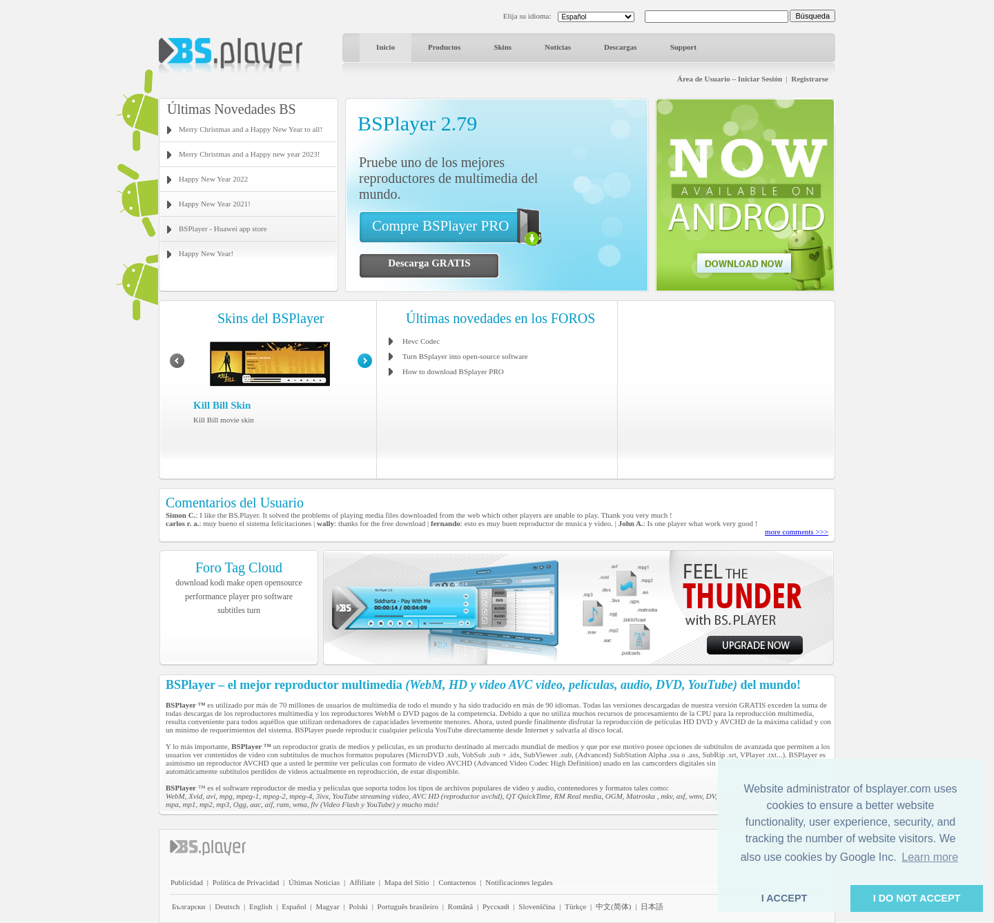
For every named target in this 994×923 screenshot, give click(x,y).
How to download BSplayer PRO (453, 371)
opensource (283, 582)
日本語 (652, 906)
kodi (217, 582)
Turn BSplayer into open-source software (465, 356)
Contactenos (457, 882)
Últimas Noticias (314, 882)
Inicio (385, 47)
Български (189, 906)
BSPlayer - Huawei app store (223, 228)
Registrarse (809, 79)
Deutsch (227, 906)
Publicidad (186, 882)
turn (253, 610)
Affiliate (362, 882)
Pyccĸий (496, 906)
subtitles (231, 610)
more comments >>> (796, 531)
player (238, 596)
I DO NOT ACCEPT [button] (917, 898)
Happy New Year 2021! (215, 204)
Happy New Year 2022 (213, 179)
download (191, 582)
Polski (358, 906)
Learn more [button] (930, 857)
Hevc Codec (421, 341)
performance (206, 596)
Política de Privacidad (246, 882)
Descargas (620, 47)
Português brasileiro (408, 906)
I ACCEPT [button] (784, 898)
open (254, 582)
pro (256, 596)
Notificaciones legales (518, 882)
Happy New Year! (206, 253)
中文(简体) (613, 906)
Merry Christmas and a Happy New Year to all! (250, 129)
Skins (502, 47)
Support (683, 47)
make (235, 582)
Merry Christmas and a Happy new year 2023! (249, 154)
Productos (444, 47)
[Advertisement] (726, 390)
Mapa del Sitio (406, 882)
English (261, 906)
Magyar (327, 906)
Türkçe (575, 906)
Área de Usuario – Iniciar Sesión (729, 79)
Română (461, 906)
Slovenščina (536, 906)
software (278, 596)
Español (294, 906)
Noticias (558, 47)
